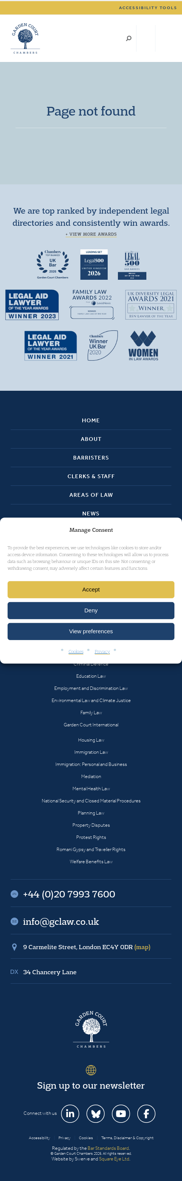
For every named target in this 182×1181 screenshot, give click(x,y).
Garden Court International (91, 725)
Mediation (91, 776)
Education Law (91, 676)
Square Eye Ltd (114, 1159)
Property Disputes (91, 825)
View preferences (91, 631)
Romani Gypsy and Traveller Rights (91, 849)
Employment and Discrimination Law (91, 688)
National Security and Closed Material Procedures (91, 801)
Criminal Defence (91, 664)
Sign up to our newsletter (91, 1085)
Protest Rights (91, 837)
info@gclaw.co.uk (61, 921)
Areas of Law (91, 494)
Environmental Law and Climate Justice (91, 700)
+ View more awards (91, 234)
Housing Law (91, 740)
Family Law (91, 712)
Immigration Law (91, 752)
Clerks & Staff (91, 476)
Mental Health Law (91, 788)
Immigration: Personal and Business (91, 764)
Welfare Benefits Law (91, 861)
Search (129, 38)
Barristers (91, 457)
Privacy (102, 651)
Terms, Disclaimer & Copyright (127, 1137)
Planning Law (91, 813)
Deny (90, 610)
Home (91, 420)
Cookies (76, 651)
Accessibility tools (148, 7)
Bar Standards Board (108, 1148)
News (91, 513)
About (91, 439)
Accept (91, 589)
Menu (164, 38)
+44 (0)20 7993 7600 (146, 38)
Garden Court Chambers (25, 38)
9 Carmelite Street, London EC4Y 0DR (87, 947)
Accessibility (39, 1137)
